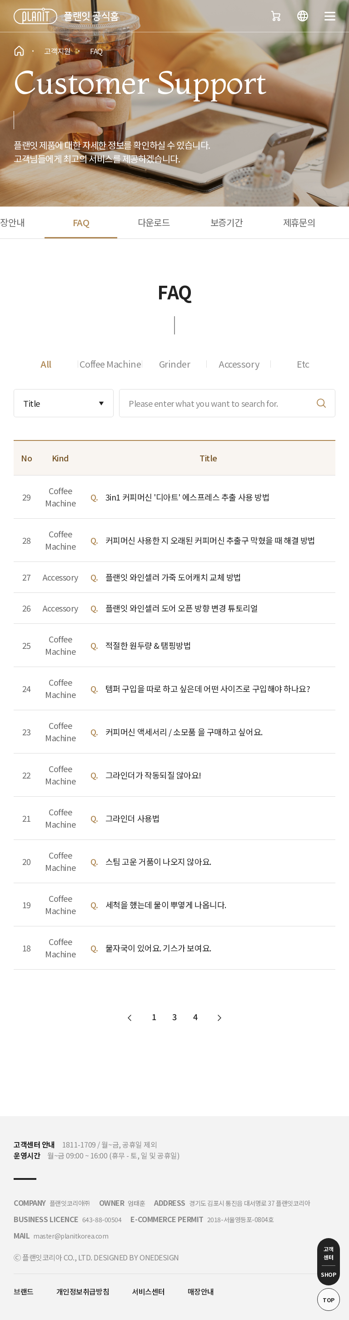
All (45, 363)
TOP (328, 1300)
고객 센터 (328, 1253)
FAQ (81, 222)
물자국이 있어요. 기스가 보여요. (158, 948)
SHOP (328, 1274)
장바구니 (275, 15)
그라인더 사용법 (132, 818)
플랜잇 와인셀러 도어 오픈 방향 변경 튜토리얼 (181, 608)
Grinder (174, 363)
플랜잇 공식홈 (91, 16)
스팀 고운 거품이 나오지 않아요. (158, 861)
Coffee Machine (110, 363)
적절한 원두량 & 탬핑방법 (148, 645)
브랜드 (24, 1291)
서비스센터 (148, 1291)
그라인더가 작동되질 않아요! (153, 775)
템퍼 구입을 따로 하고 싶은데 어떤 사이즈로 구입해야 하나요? (207, 688)
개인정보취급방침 (82, 1291)
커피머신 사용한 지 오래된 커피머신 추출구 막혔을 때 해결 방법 (210, 540)
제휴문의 (299, 222)
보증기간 (226, 222)
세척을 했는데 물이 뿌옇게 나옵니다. (165, 904)
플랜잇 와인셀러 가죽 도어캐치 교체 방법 (173, 577)
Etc (303, 363)
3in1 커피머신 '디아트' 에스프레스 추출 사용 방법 (187, 497)
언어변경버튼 (302, 15)
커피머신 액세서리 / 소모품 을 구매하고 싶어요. (184, 732)
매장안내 (201, 1291)
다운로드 (154, 222)
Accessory (239, 363)
